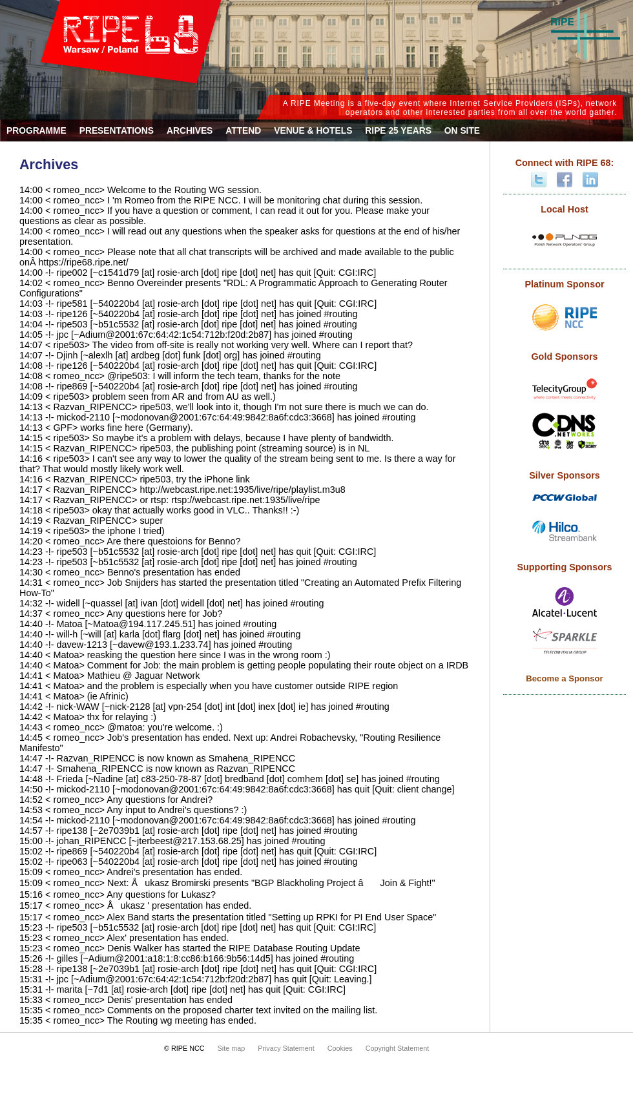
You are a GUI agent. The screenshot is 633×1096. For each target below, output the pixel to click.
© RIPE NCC (184, 1048)
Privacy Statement (286, 1048)
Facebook (564, 179)
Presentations (116, 131)
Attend (243, 131)
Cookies (340, 1048)
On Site (462, 131)
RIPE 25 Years (398, 131)
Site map (231, 1048)
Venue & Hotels (313, 131)
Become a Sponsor (564, 678)
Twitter (538, 179)
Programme (36, 131)
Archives (190, 131)
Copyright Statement (397, 1048)
